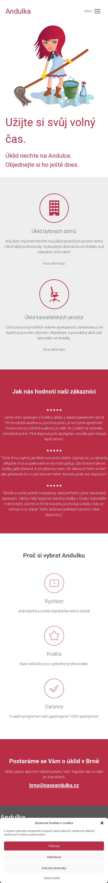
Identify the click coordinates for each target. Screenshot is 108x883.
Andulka (18, 11)
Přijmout (54, 846)
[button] (102, 823)
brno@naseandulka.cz (54, 785)
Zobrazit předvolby (54, 868)
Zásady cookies (52, 877)
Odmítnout (54, 857)
